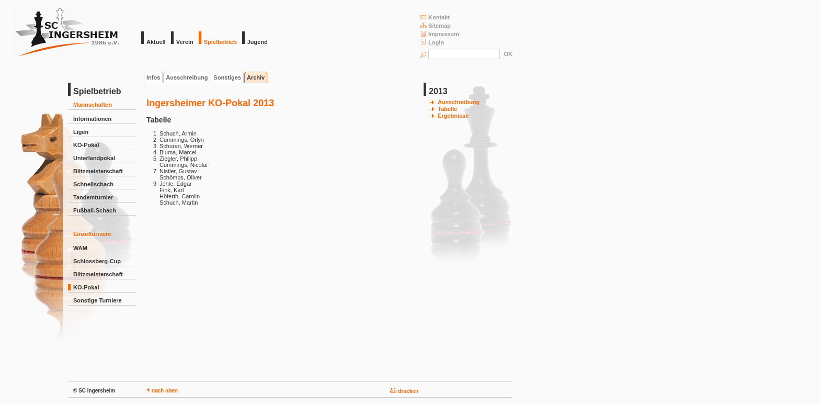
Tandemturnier (93, 197)
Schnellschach (93, 184)
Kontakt (435, 17)
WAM (80, 248)
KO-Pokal (86, 145)
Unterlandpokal (94, 158)
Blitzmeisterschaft (98, 171)
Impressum (439, 33)
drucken (404, 391)
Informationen (92, 119)
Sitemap (435, 25)
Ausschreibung (187, 77)
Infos (153, 77)
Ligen (80, 132)
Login (432, 42)
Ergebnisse (453, 116)
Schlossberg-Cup (97, 261)
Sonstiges (227, 77)
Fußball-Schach (94, 210)
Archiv (256, 77)
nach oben (162, 391)
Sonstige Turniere (97, 300)
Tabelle (447, 109)
